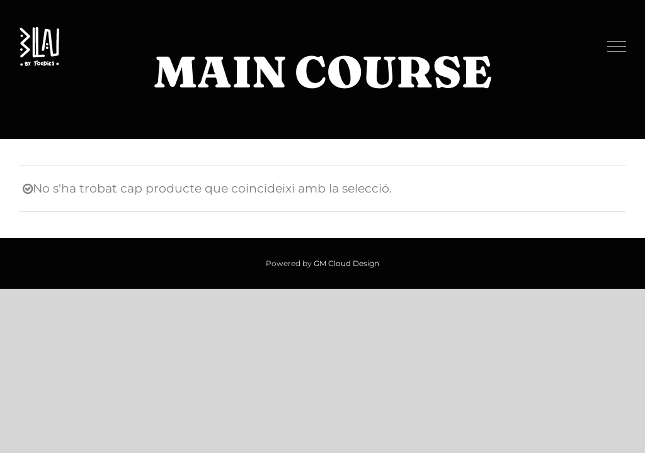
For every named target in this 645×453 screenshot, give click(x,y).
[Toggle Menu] (617, 46)
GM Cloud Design (346, 263)
